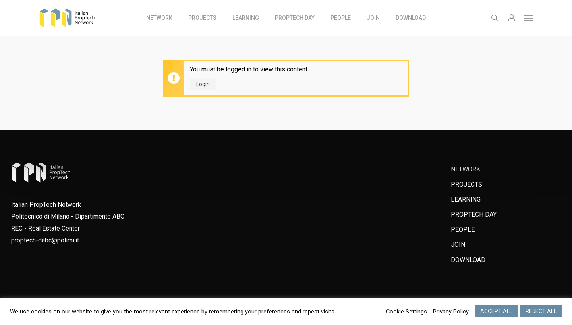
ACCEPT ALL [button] (496, 311)
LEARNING (466, 199)
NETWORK (465, 169)
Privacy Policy (451, 311)
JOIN (458, 244)
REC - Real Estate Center (45, 228)
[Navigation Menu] (528, 18)
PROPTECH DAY (474, 214)
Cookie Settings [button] (406, 311)
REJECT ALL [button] (541, 311)
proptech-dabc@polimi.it (45, 240)
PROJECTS (466, 184)
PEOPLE (463, 229)
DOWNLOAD (468, 259)
